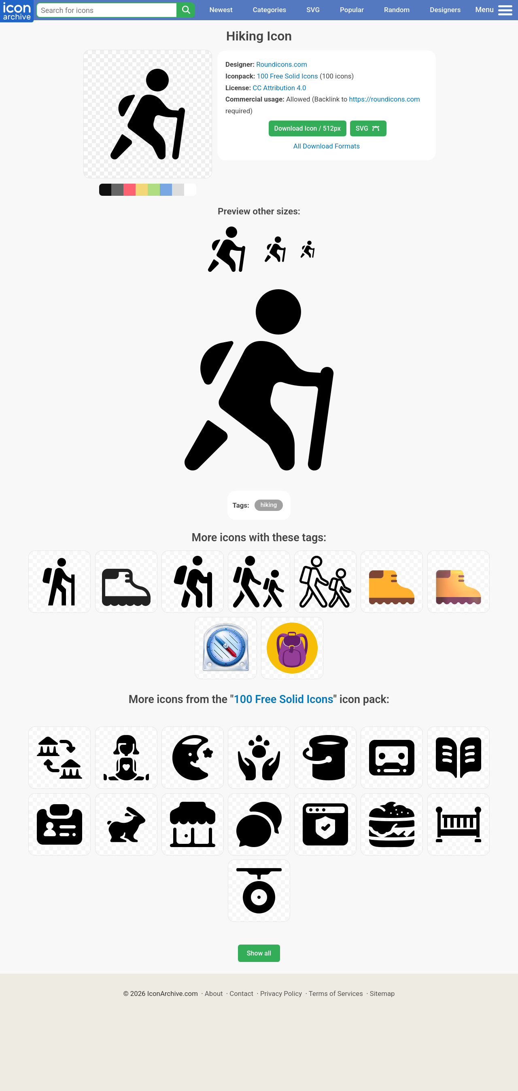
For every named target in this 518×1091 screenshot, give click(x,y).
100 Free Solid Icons (287, 76)
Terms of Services (336, 993)
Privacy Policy (281, 993)
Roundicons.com (281, 64)
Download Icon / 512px (307, 128)
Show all (259, 953)
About (214, 993)
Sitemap (382, 993)
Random (397, 10)
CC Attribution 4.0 (279, 88)
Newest (220, 10)
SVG (313, 10)
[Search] (185, 10)
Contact (241, 993)
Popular (352, 10)
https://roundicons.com (384, 99)
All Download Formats (326, 146)
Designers (445, 10)
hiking (269, 504)
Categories (270, 10)
